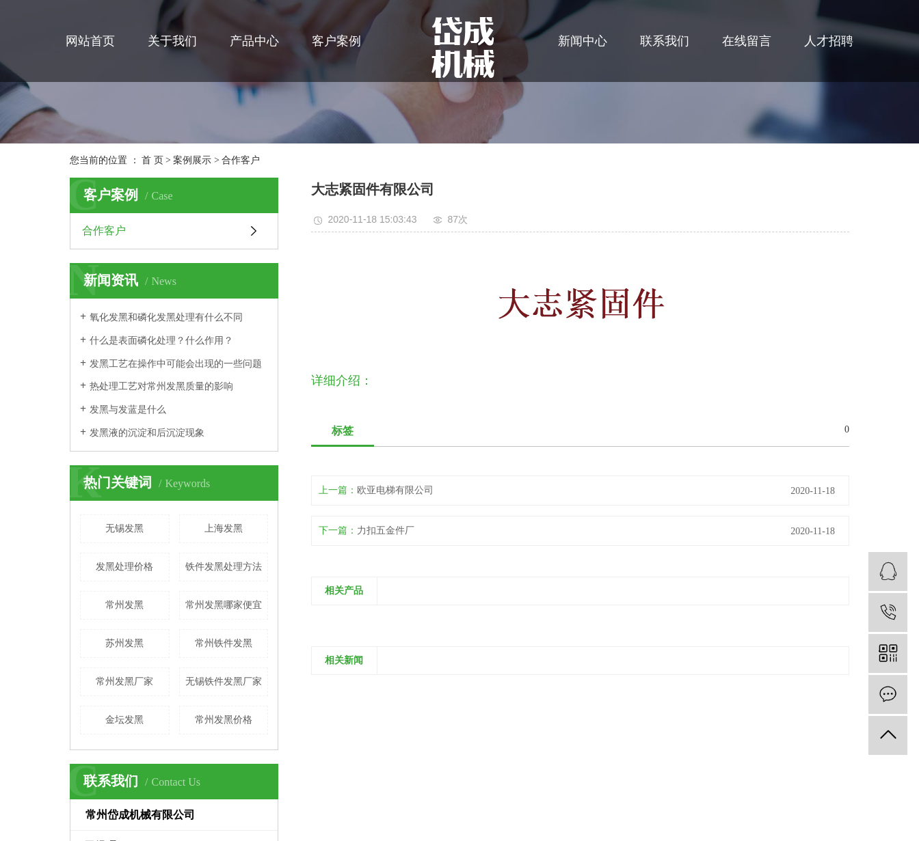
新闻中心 (582, 41)
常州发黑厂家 (124, 681)
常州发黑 (124, 605)
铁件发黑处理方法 (223, 567)
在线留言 (746, 41)
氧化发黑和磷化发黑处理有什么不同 (166, 317)
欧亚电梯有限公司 (395, 490)
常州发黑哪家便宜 (223, 605)
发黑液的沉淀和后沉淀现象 (147, 433)
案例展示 (192, 160)
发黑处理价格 (124, 567)
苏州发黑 (124, 643)
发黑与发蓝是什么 (128, 409)
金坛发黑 (124, 720)
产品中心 (254, 41)
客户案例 (336, 41)
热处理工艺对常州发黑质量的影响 (161, 386)
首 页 (152, 160)
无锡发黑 (124, 528)
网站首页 (90, 41)
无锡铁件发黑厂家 (223, 681)
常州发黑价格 (223, 720)
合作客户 (241, 160)
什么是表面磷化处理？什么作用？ (161, 340)
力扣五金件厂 (385, 530)
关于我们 (172, 41)
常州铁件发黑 (223, 643)
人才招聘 (828, 41)
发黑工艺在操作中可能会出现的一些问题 (176, 364)
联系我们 (664, 41)
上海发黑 (223, 528)
